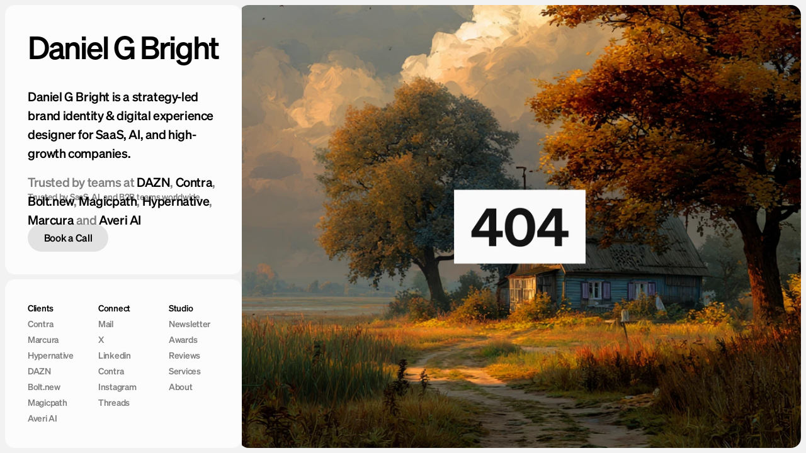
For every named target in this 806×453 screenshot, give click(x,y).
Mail (105, 324)
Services (185, 371)
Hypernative (51, 355)
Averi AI (120, 220)
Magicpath (47, 403)
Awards (183, 340)
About (181, 387)
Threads (114, 403)
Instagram (117, 387)
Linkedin (114, 355)
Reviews (184, 355)
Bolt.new (44, 387)
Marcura (51, 220)
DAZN (153, 182)
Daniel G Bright (123, 47)
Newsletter (189, 324)
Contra (194, 182)
